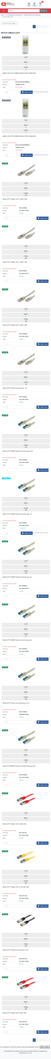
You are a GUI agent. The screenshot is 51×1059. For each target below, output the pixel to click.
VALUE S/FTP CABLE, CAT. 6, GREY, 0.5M (14, 199)
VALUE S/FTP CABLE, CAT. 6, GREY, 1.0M (14, 262)
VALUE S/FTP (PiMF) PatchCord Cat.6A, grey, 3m (17, 640)
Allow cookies (44, 1047)
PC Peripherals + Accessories (14, 15)
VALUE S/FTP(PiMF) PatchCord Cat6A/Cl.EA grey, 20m (18, 766)
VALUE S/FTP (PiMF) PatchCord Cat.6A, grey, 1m (17, 514)
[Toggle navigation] (3, 11)
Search (44, 11)
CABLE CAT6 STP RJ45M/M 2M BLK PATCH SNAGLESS (19, 73)
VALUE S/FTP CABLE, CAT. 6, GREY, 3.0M (14, 325)
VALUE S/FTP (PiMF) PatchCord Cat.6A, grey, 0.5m (17, 451)
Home (2, 15)
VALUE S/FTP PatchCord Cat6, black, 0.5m (15, 950)
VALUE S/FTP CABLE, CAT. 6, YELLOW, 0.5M (15, 887)
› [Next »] (48, 26)
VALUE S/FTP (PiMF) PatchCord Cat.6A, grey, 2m (17, 577)
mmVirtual (29, 1053)
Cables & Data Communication (32, 15)
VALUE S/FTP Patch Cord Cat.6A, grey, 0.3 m (15, 703)
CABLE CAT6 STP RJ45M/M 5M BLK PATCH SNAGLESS (19, 136)
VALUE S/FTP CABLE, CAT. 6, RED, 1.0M (14, 1013)
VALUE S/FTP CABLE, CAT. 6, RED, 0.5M (14, 824)
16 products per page (8, 23)
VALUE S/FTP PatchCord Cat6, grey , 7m (14, 388)
